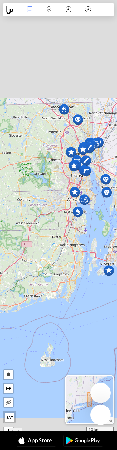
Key (88, 10)
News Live (30, 10)
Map (49, 10)
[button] (71, 152)
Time (68, 10)
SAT (9, 417)
